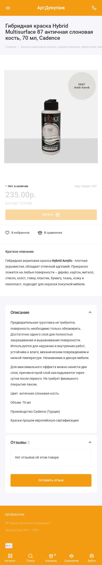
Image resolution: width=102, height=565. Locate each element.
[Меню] (8, 8)
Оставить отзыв (51, 480)
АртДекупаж (51, 7)
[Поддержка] (94, 8)
